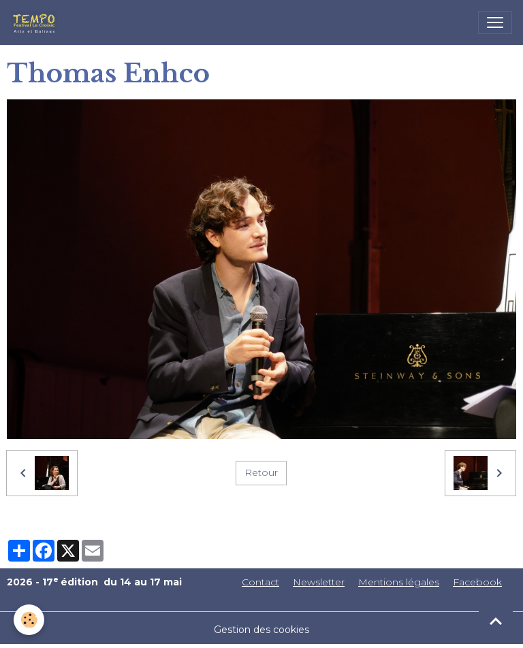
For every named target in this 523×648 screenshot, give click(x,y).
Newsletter (319, 582)
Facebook (477, 582)
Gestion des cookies (261, 629)
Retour (261, 472)
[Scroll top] (496, 621)
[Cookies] (29, 619)
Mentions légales (398, 582)
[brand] (37, 22)
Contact (260, 582)
